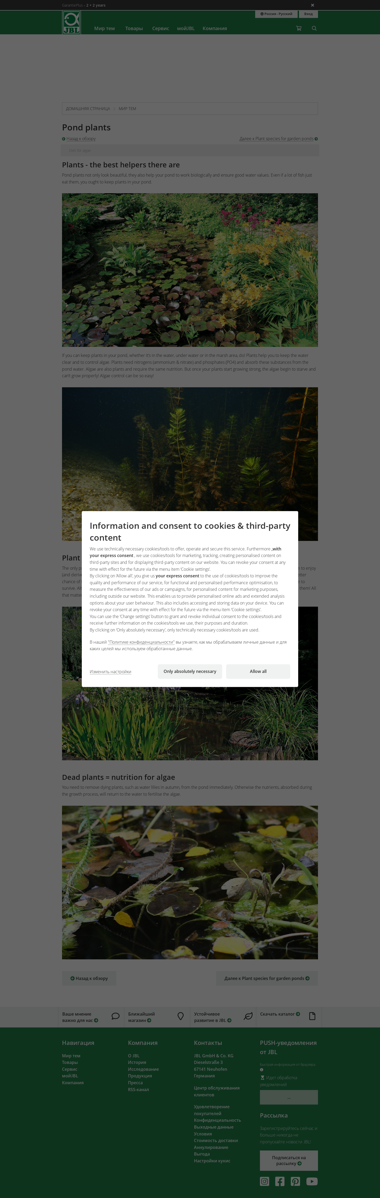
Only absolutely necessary (190, 671)
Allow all (258, 671)
